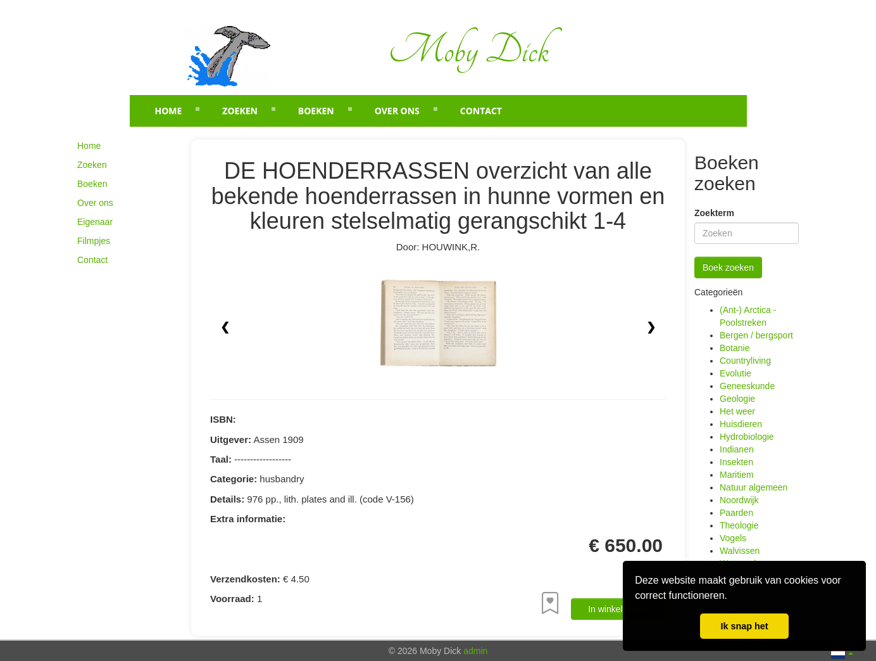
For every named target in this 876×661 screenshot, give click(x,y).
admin (475, 651)
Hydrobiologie (747, 437)
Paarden (736, 513)
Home (168, 111)
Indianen (737, 449)
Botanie (734, 348)
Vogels (733, 538)
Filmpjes (93, 241)
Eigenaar (95, 222)
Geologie (737, 399)
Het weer (737, 411)
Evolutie (735, 373)
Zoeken (240, 111)
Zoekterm (714, 213)
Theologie (739, 525)
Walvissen (740, 551)
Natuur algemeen (753, 487)
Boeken (316, 111)
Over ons (397, 111)
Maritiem (737, 475)
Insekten (736, 462)
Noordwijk (739, 500)
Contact (481, 111)
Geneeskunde (747, 386)
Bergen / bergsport (756, 335)
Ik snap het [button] (744, 626)
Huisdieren (741, 424)
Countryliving (745, 361)
